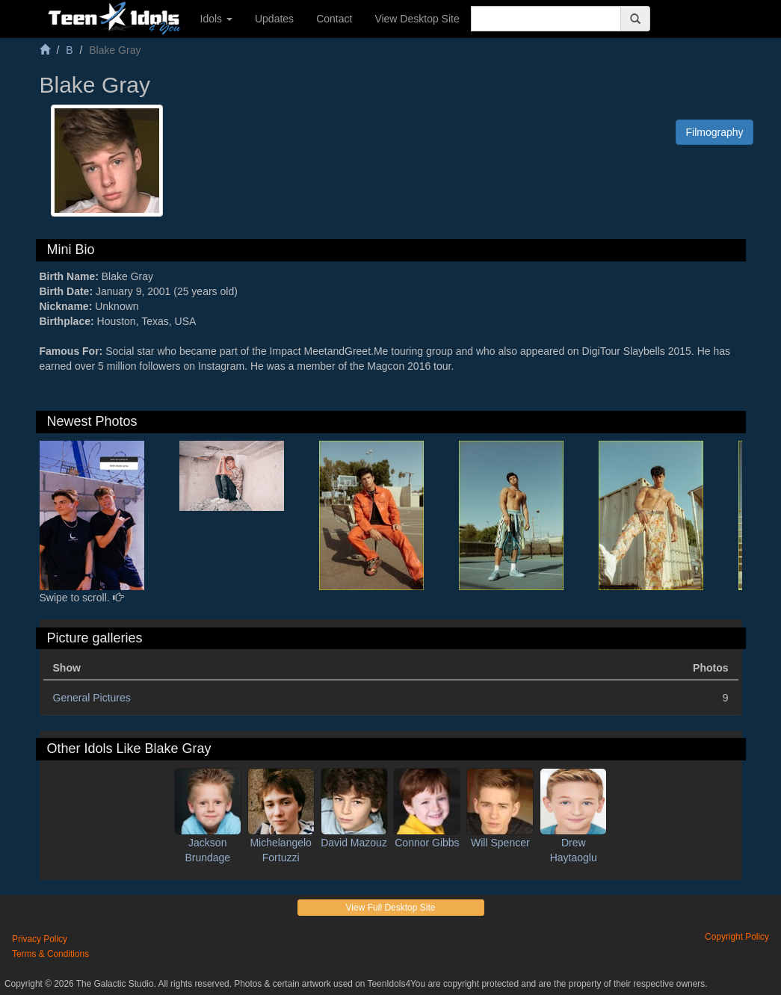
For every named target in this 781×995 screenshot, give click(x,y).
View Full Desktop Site (391, 907)
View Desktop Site (416, 19)
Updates (274, 19)
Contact (334, 19)
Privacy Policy (39, 939)
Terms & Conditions (50, 954)
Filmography (714, 132)
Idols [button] (216, 19)
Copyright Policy (737, 937)
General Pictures (92, 698)
